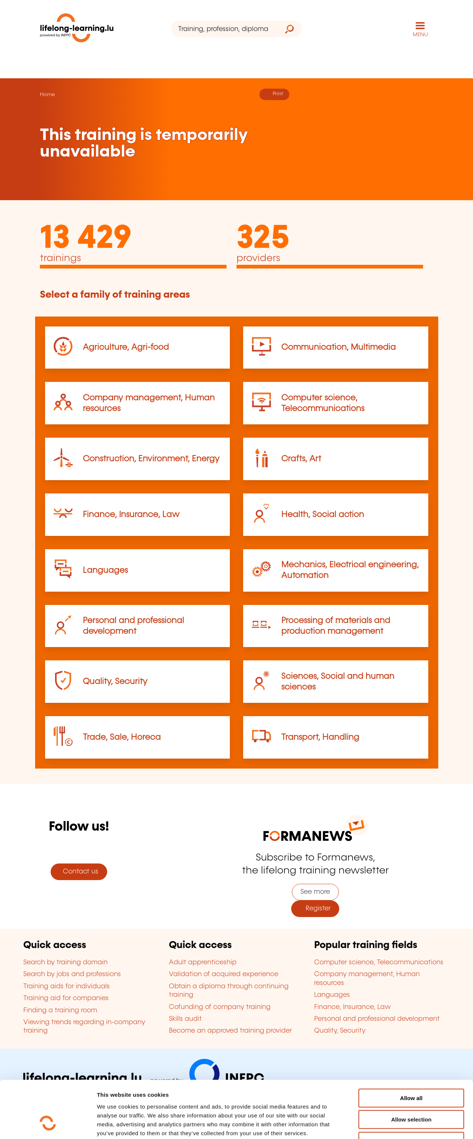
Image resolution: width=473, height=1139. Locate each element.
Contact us (78, 871)
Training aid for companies (66, 998)
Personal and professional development (377, 1019)
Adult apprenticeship (202, 962)
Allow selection (411, 1070)
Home (47, 94)
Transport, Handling (320, 737)
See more (315, 892)
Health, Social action (322, 514)
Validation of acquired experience (223, 974)
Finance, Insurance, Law (131, 514)
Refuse (411, 1092)
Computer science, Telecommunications (378, 962)
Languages (105, 570)
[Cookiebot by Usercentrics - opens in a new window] (48, 1124)
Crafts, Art (301, 459)
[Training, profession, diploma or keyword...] (224, 29)
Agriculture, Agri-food (126, 347)
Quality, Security (115, 681)
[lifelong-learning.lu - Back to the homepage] (77, 29)
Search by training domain (65, 962)
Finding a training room (60, 1010)
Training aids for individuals (66, 986)
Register (315, 908)
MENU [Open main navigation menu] (420, 34)
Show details (389, 1124)
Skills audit (185, 1019)
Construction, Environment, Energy (151, 459)
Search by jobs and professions (72, 974)
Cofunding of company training (219, 1007)
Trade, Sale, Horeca (122, 737)
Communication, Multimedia (338, 347)
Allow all (411, 1049)
